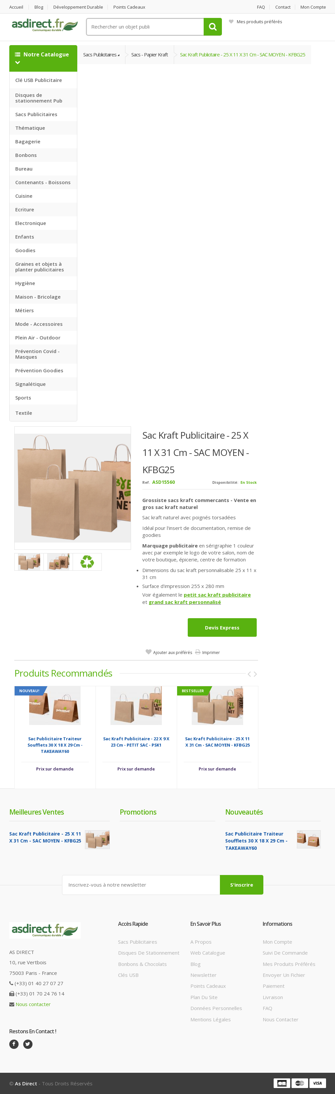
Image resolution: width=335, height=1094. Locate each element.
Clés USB (128, 975)
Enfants (24, 236)
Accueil (16, 7)
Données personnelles (216, 1008)
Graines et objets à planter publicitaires (39, 266)
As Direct (26, 1083)
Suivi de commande (285, 952)
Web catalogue (207, 952)
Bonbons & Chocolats (142, 964)
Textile (23, 412)
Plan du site (204, 997)
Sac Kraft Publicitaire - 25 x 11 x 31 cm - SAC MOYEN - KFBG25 (242, 54)
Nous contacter (33, 1004)
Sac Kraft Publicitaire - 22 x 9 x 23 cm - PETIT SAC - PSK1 (136, 742)
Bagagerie (27, 141)
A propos (201, 941)
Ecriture (24, 209)
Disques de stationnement (148, 952)
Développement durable (78, 7)
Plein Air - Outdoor (37, 337)
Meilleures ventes (36, 812)
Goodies (25, 250)
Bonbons (26, 155)
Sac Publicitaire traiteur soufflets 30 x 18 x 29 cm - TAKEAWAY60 (55, 745)
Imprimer (211, 652)
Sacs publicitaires (137, 941)
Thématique (30, 127)
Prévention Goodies (39, 370)
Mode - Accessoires (39, 324)
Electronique (30, 223)
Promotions (138, 812)
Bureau (24, 168)
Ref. (146, 482)
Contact (283, 7)
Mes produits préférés (255, 22)
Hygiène (25, 283)
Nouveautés (244, 812)
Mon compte (313, 7)
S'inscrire (241, 884)
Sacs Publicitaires (36, 114)
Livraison (273, 997)
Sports (23, 397)
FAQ (261, 7)
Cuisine (24, 195)
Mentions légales (210, 1019)
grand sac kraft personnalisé (185, 602)
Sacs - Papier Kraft (149, 54)
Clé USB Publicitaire (38, 80)
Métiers (24, 310)
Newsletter (203, 975)
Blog (38, 7)
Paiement (274, 986)
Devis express (222, 627)
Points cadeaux (129, 7)
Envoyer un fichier (284, 975)
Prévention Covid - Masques (37, 354)
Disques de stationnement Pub (38, 98)
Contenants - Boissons (43, 182)
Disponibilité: (225, 482)
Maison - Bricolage (38, 296)
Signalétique (30, 384)
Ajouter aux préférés (172, 652)
